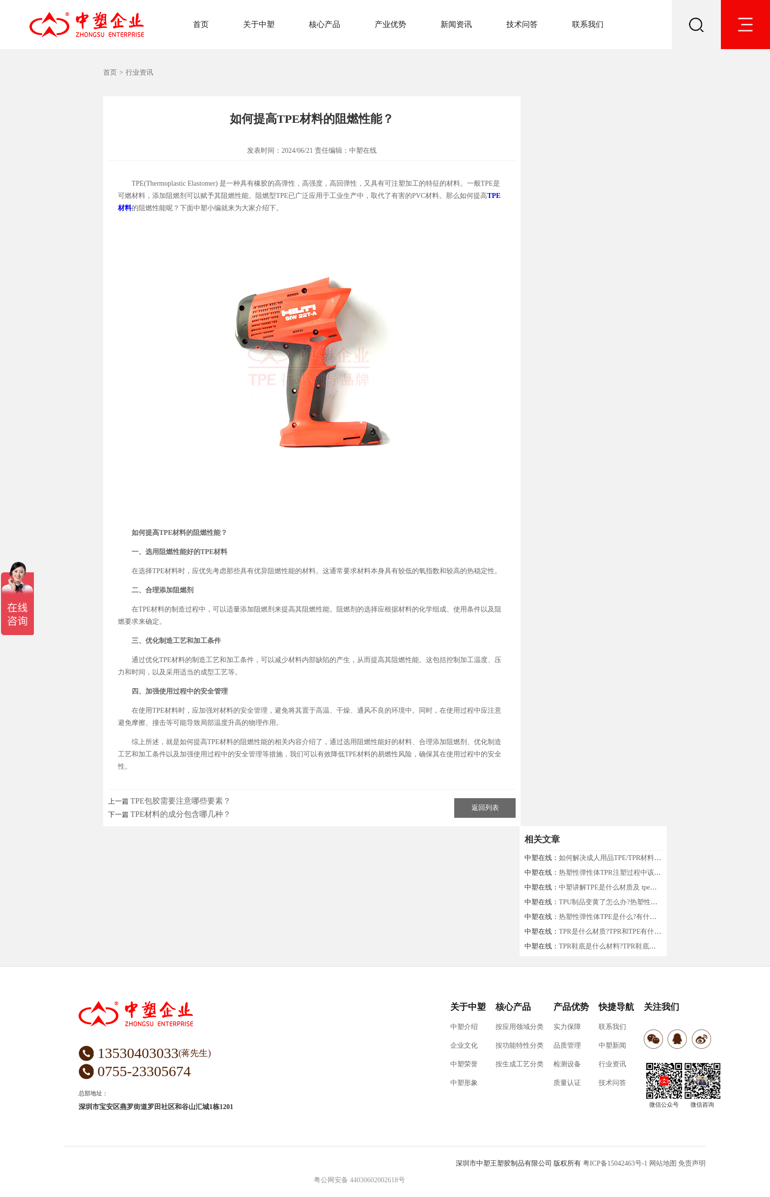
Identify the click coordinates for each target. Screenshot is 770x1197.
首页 (201, 24)
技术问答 (522, 24)
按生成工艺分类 (519, 1064)
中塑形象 (464, 1082)
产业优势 (390, 24)
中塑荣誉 (464, 1064)
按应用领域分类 (519, 1026)
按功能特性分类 (519, 1045)
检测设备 (567, 1064)
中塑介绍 (464, 1026)
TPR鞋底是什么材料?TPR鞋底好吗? (612, 946)
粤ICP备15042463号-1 (615, 1163)
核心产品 (324, 24)
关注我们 (661, 1007)
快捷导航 (616, 1007)
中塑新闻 (612, 1045)
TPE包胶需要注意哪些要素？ (181, 801)
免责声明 (692, 1163)
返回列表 (485, 807)
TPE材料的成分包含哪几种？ (181, 814)
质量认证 (567, 1082)
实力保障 (567, 1026)
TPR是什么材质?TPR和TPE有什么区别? (618, 931)
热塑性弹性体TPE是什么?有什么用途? (616, 916)
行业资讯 (139, 72)
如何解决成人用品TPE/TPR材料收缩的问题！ (627, 858)
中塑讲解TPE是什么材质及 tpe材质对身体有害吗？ (635, 887)
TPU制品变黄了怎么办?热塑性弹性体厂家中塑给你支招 (642, 902)
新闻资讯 (456, 24)
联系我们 (588, 24)
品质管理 (567, 1045)
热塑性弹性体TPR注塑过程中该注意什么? (622, 872)
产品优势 (571, 1007)
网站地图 (663, 1163)
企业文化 (464, 1045)
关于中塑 (259, 24)
